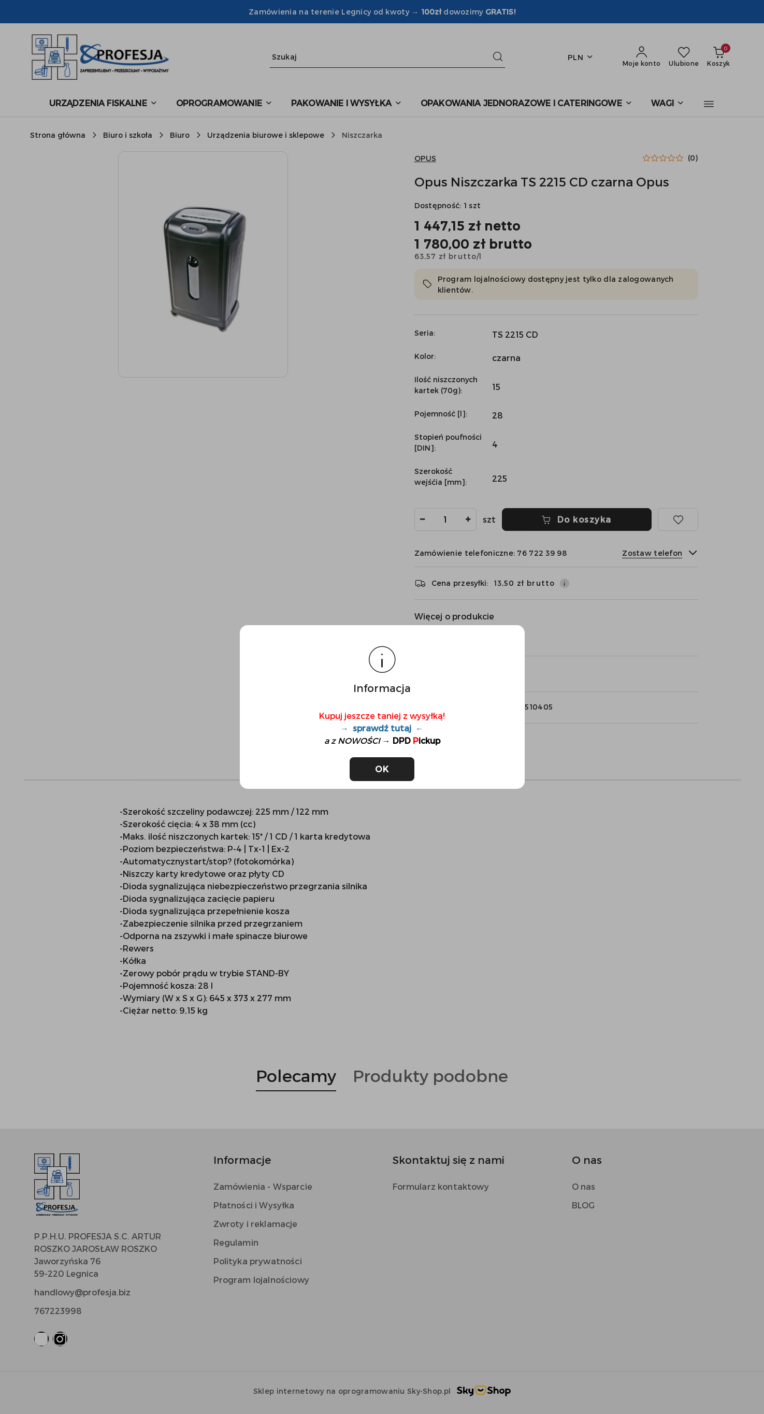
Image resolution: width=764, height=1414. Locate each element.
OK (382, 769)
